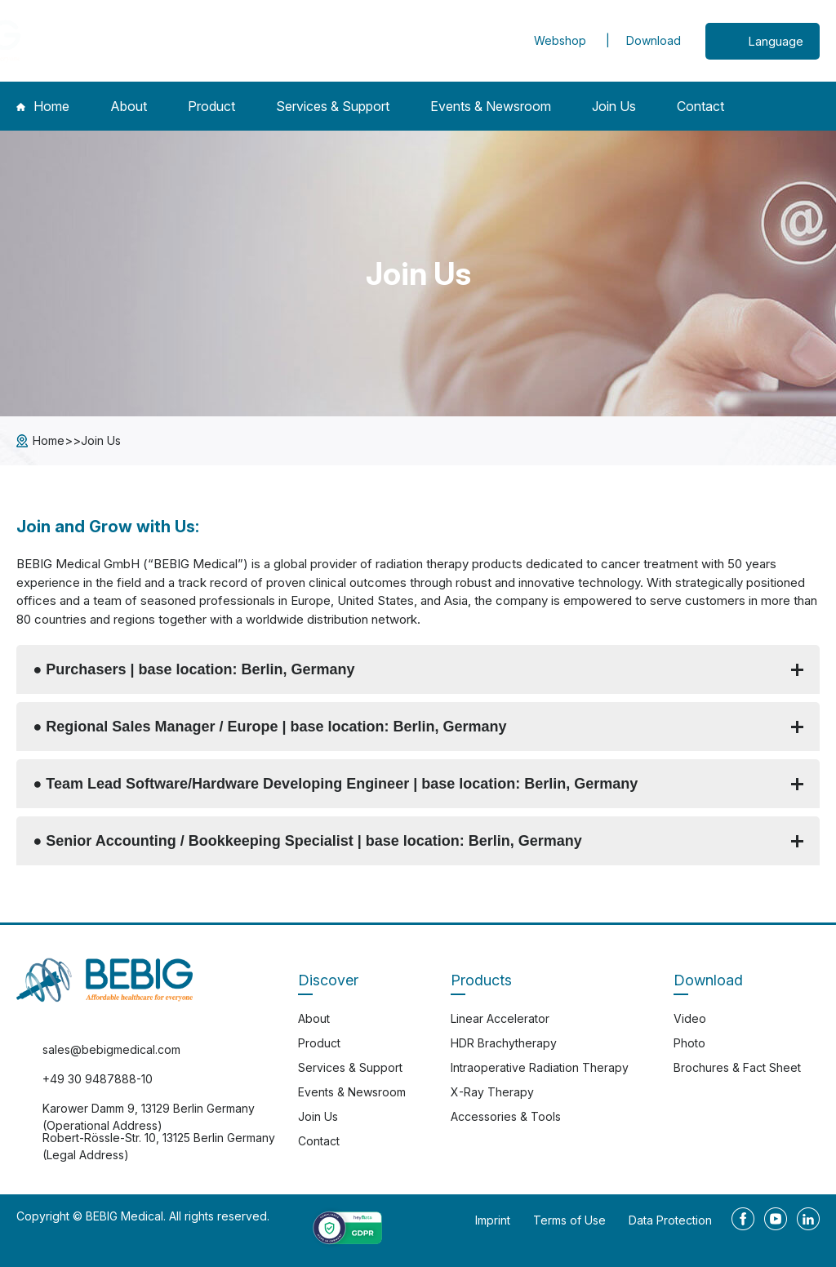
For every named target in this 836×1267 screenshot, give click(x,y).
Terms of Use (569, 1220)
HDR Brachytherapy (504, 1043)
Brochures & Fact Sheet (737, 1067)
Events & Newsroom (490, 106)
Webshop (561, 40)
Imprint (492, 1220)
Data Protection (670, 1220)
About (128, 106)
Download (653, 40)
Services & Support (332, 106)
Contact (700, 106)
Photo (689, 1043)
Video (690, 1018)
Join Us (614, 106)
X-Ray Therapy (492, 1092)
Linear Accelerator (500, 1018)
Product (211, 106)
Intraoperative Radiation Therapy (540, 1067)
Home (42, 106)
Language (775, 41)
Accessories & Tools (506, 1116)
